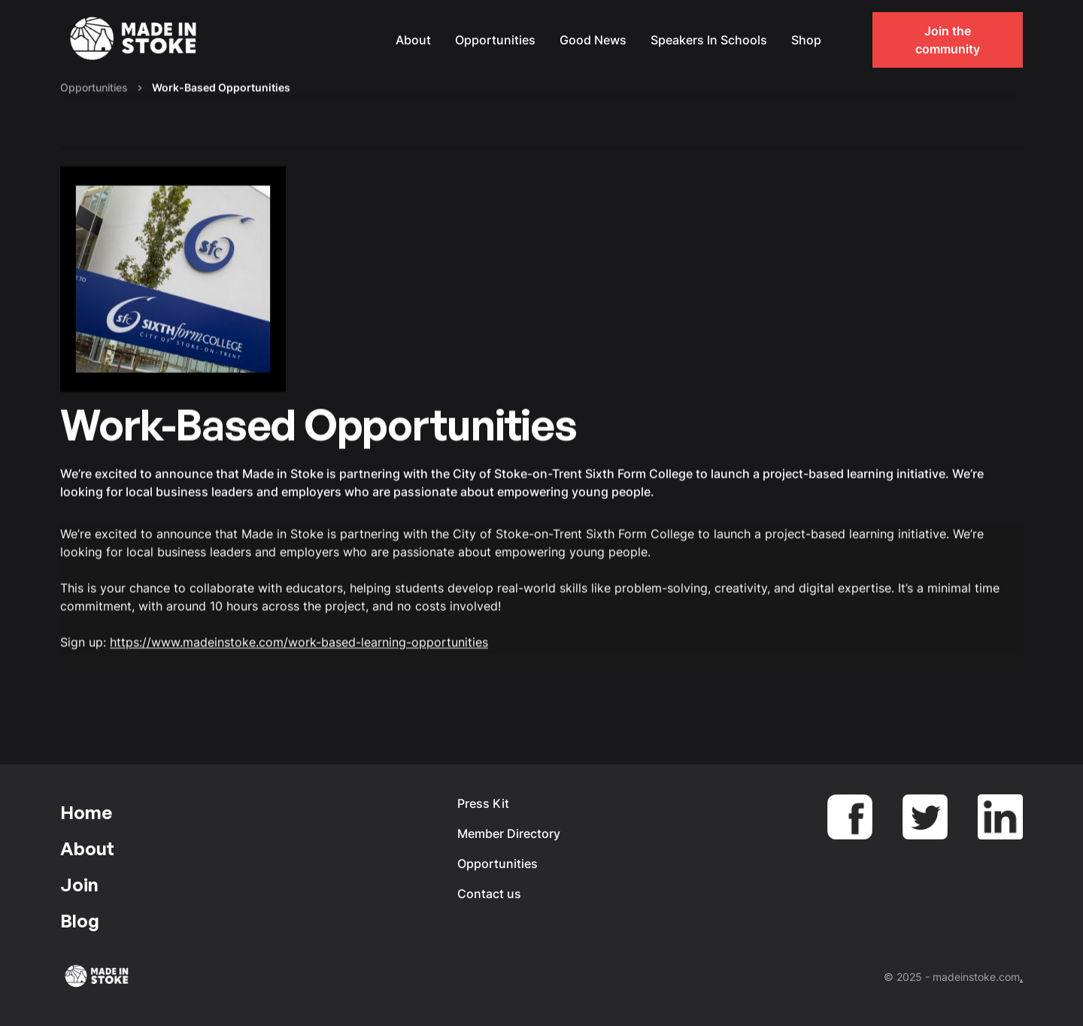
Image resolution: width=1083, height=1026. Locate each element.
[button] (848, 40)
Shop (806, 39)
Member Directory (508, 833)
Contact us (489, 893)
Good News (593, 39)
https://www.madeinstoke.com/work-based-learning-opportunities (299, 642)
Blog (79, 920)
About (413, 39)
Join (79, 884)
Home (86, 812)
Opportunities (495, 39)
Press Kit (483, 803)
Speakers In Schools (709, 39)
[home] (135, 40)
